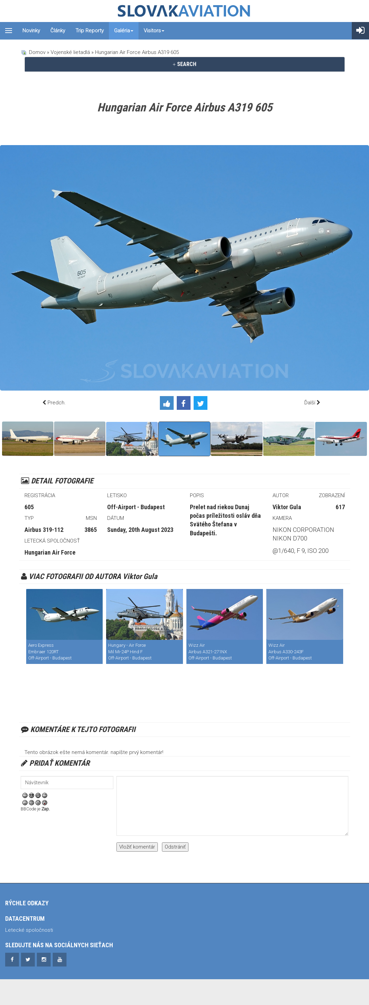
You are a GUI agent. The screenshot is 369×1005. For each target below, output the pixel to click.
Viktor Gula (287, 507)
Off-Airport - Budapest (136, 507)
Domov (37, 52)
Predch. (57, 403)
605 (29, 507)
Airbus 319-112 (43, 529)
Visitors (154, 31)
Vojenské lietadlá (70, 52)
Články (57, 31)
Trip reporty (89, 31)
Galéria (123, 31)
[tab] (185, 64)
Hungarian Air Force (49, 552)
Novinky (31, 31)
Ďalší (309, 403)
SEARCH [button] (184, 64)
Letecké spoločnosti (29, 930)
